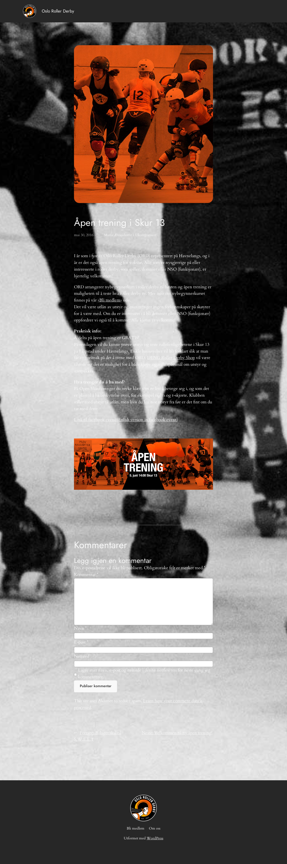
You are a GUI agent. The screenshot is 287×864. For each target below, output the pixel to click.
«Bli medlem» (110, 300)
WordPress (155, 838)
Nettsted (81, 656)
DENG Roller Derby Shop (171, 358)
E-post (81, 642)
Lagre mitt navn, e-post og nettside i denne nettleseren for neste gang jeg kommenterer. (144, 673)
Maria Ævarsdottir (118, 235)
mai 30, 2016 (83, 235)
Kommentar (86, 574)
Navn (80, 628)
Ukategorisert (145, 235)
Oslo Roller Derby (58, 11)
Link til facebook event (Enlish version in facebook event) (126, 420)
